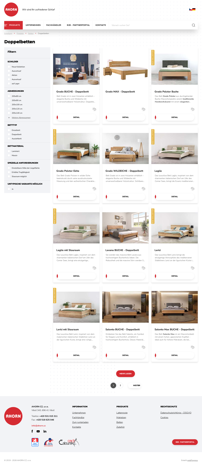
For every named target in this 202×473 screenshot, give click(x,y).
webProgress (192, 464)
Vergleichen (94, 109)
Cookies (164, 421)
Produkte (14, 25)
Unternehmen (33, 25)
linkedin (44, 435)
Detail (76, 117)
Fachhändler (53, 25)
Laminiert (15, 151)
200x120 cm (17, 109)
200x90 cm (16, 100)
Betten (31, 33)
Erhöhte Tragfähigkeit (21, 172)
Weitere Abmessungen (21, 117)
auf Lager (15, 83)
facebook (32, 435)
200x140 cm (17, 113)
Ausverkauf (16, 71)
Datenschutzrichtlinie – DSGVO (175, 417)
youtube (38, 435)
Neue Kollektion (18, 67)
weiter (133, 390)
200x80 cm (16, 96)
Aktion (14, 75)
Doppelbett (16, 134)
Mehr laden (125, 378)
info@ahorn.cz (39, 429)
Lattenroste (122, 417)
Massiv (14, 155)
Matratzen (121, 421)
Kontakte (101, 25)
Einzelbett (16, 130)
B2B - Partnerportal (78, 25)
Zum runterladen (80, 426)
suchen (193, 25)
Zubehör (120, 431)
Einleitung (8, 33)
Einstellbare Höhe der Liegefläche (26, 168)
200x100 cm (17, 104)
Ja (12, 189)
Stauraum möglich (19, 176)
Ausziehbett (17, 138)
